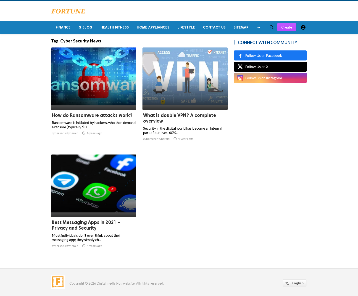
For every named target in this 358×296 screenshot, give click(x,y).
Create (286, 27)
